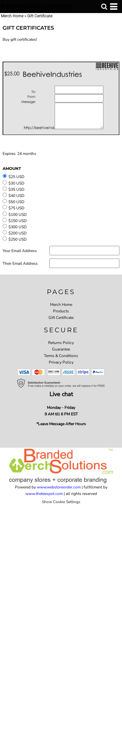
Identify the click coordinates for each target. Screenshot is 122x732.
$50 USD (16, 201)
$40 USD (16, 195)
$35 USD (16, 189)
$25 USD (16, 176)
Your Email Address (20, 250)
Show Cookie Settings (61, 501)
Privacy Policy (61, 362)
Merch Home (12, 16)
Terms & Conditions (61, 355)
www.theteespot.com (44, 493)
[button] (104, 6)
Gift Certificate (61, 317)
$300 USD (17, 227)
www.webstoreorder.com (59, 487)
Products (61, 311)
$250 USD (17, 239)
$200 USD (17, 233)
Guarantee (61, 349)
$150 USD (17, 220)
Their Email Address (20, 263)
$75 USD (16, 208)
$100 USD (17, 214)
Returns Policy (61, 342)
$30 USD (16, 183)
